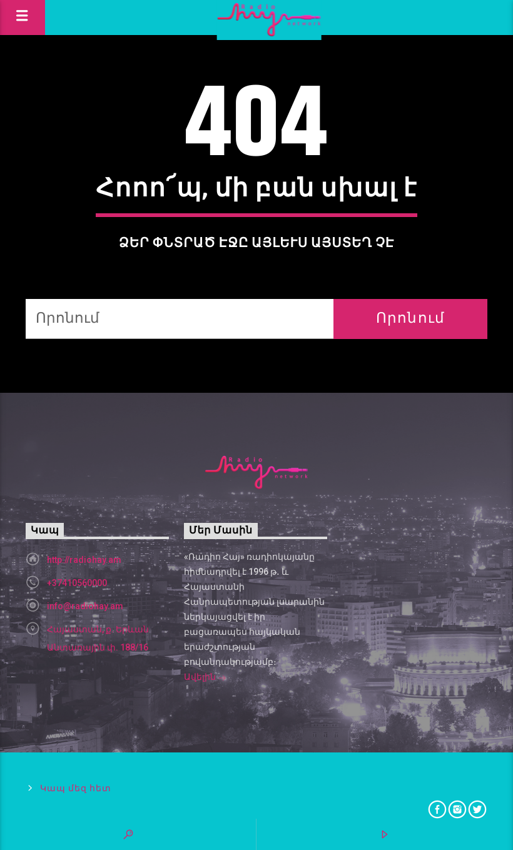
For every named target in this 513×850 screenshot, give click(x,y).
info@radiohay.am (85, 606)
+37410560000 (77, 583)
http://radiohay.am (84, 560)
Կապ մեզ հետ (75, 788)
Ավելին (205, 678)
